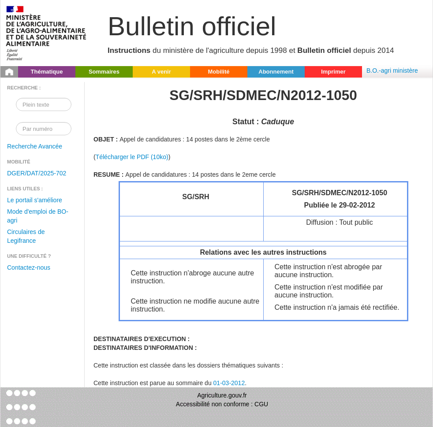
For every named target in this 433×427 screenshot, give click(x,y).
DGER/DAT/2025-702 (36, 173)
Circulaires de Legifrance (26, 236)
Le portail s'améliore (34, 200)
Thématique (47, 71)
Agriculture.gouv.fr (222, 395)
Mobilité (218, 71)
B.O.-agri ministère (392, 70)
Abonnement (275, 71)
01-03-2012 (229, 382)
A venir (161, 71)
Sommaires (104, 71)
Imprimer (333, 71)
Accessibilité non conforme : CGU (222, 404)
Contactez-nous (28, 267)
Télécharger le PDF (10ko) (132, 156)
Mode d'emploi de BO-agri (37, 216)
